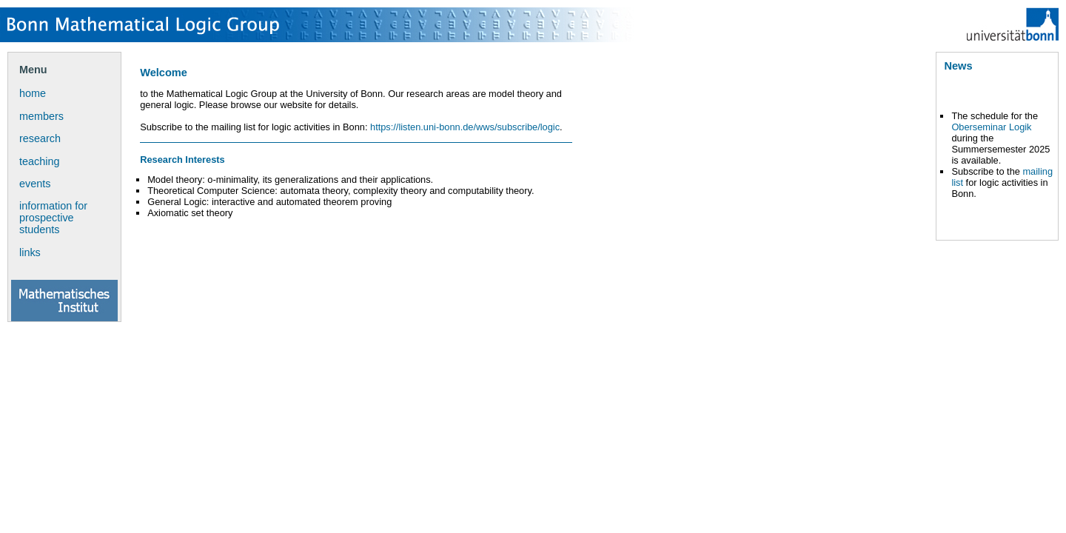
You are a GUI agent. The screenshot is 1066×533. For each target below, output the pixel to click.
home (32, 93)
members (41, 116)
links (30, 252)
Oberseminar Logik (991, 127)
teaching (39, 161)
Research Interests (182, 159)
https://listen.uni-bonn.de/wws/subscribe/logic (465, 127)
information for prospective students (53, 217)
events (34, 184)
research (40, 138)
